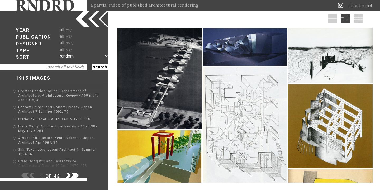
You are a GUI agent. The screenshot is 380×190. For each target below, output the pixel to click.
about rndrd (361, 5)
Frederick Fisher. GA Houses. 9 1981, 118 (54, 119)
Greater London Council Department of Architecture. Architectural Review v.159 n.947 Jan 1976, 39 (58, 95)
